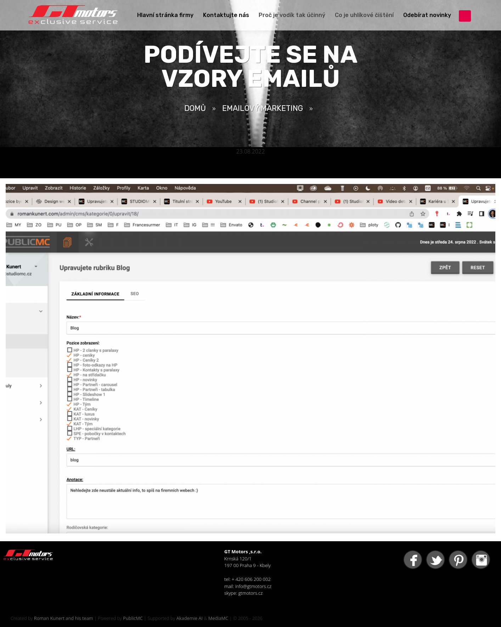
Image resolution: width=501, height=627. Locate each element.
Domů (195, 108)
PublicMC (133, 618)
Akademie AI (189, 618)
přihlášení (465, 16)
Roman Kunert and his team (63, 618)
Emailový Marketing (262, 108)
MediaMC (218, 618)
